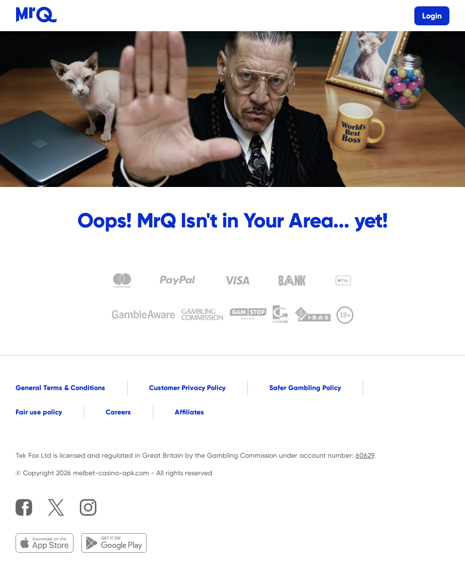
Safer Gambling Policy (305, 388)
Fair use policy (39, 412)
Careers (118, 412)
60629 (364, 455)
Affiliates (189, 412)
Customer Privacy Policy (187, 388)
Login (432, 15)
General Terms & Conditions (60, 388)
